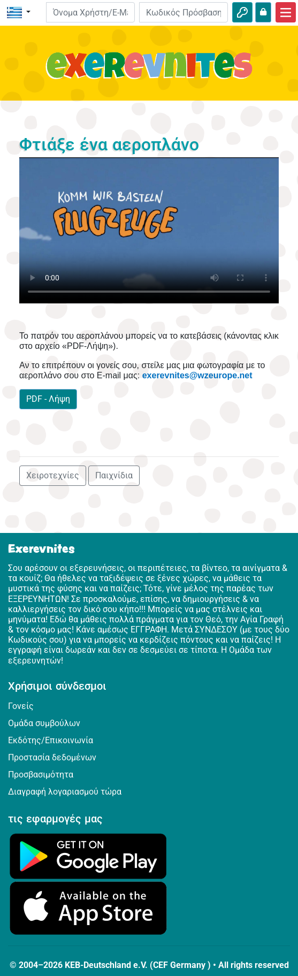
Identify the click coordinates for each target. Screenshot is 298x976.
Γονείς (21, 706)
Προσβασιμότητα (40, 774)
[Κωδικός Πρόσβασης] (183, 12)
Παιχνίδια (114, 475)
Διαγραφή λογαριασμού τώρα (64, 792)
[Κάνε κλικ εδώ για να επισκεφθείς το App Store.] (88, 908)
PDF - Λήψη (48, 399)
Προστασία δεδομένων (52, 757)
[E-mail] (90, 12)
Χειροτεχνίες (52, 475)
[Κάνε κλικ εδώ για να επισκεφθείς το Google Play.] (88, 855)
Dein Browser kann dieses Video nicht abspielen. (149, 230)
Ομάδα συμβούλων (44, 723)
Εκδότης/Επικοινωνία (50, 740)
